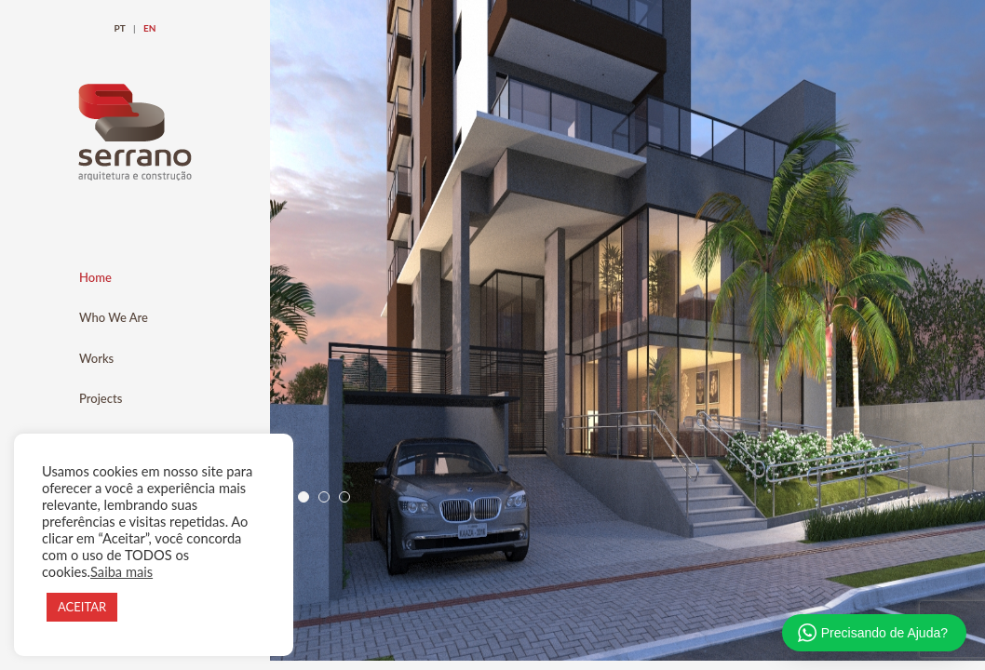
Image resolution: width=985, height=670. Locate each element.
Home (95, 277)
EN (149, 28)
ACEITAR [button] (82, 606)
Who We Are (113, 317)
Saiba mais (121, 572)
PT (120, 28)
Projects (100, 398)
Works (96, 358)
